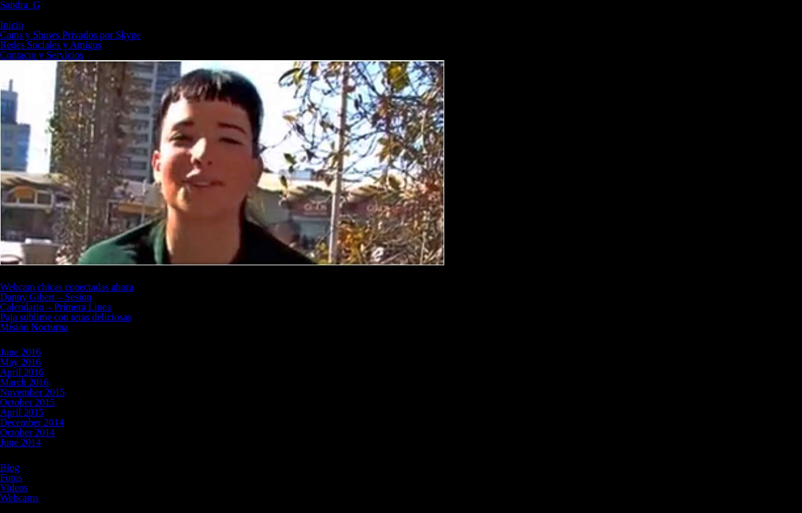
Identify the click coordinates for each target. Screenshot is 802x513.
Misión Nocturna (34, 327)
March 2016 (24, 382)
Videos (14, 487)
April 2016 (22, 372)
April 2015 (22, 412)
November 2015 (32, 392)
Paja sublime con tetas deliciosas (66, 317)
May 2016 (20, 362)
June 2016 (20, 352)
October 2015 (27, 402)
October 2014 (27, 432)
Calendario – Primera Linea (55, 307)
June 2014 (20, 442)
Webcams (19, 497)
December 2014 (32, 422)
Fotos (11, 477)
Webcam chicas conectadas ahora (66, 287)
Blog (9, 467)
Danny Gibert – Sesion (45, 297)
